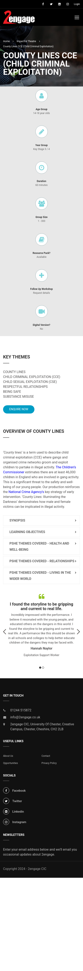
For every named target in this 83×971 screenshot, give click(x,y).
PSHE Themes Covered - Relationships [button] (41, 562)
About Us (8, 756)
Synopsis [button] (17, 521)
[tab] (41, 521)
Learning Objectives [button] (27, 533)
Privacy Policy (49, 764)
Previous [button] (4, 632)
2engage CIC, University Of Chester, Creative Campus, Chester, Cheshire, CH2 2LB (42, 727)
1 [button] (40, 668)
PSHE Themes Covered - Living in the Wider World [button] (40, 576)
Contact (46, 756)
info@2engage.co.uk (25, 718)
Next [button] (78, 632)
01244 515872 (20, 711)
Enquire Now (18, 410)
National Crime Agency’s (26, 493)
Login (77, 4)
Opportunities (10, 764)
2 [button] (43, 668)
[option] (41, 625)
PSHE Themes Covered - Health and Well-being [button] (39, 547)
